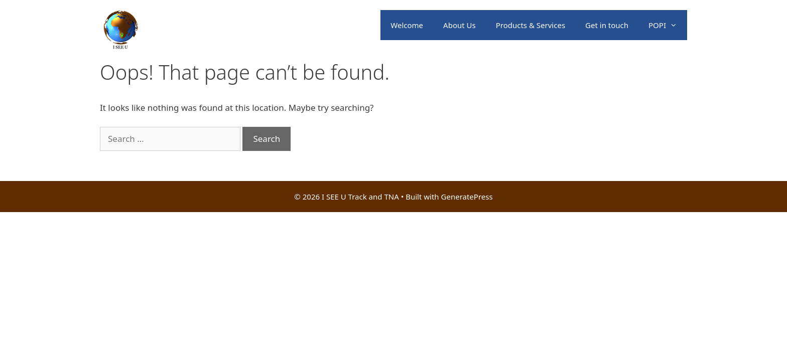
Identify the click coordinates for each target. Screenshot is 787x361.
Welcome (406, 25)
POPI (667, 25)
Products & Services (530, 25)
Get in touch (606, 25)
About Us (459, 25)
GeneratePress (467, 197)
